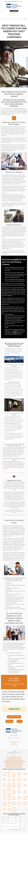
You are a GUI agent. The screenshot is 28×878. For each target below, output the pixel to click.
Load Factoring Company (19, 798)
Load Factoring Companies (13, 798)
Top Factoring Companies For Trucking (9, 803)
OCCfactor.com (14, 744)
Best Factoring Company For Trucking (9, 774)
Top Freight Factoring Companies (13, 803)
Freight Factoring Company (14, 779)
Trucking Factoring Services (9, 810)
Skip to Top (14, 743)
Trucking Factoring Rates (4, 810)
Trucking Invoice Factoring (4, 785)
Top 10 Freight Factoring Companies (25, 798)
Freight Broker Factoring (4, 779)
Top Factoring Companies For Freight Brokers (4, 803)
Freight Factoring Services (25, 792)
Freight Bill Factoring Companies (13, 792)
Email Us (9, 721)
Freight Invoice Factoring (4, 798)
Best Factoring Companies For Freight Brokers (9, 785)
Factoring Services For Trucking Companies (9, 792)
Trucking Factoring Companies (4, 774)
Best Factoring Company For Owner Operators (19, 785)
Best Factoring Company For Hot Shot (14, 785)
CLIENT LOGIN (14, 10)
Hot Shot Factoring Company (9, 798)
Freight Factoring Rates (19, 792)
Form (19, 721)
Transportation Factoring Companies (25, 803)
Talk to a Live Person (14, 716)
